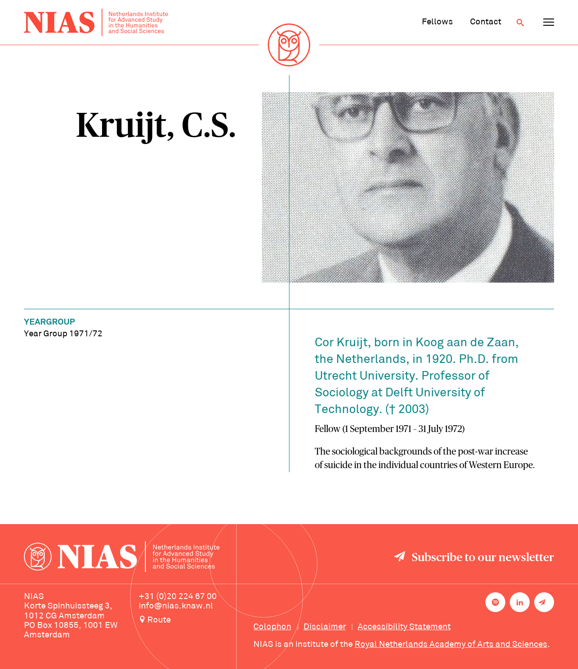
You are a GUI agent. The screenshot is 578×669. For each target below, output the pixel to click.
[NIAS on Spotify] (495, 602)
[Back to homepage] (96, 22)
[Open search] (520, 23)
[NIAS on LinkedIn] (520, 602)
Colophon (272, 627)
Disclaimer (324, 627)
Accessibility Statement (404, 627)
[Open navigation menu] (549, 23)
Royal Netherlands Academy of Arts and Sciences (450, 644)
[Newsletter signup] (544, 602)
